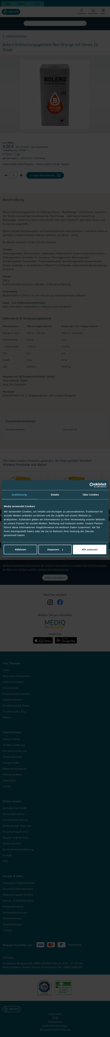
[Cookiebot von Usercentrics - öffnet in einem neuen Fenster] (91, 485)
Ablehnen (20, 549)
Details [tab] (55, 494)
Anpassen (55, 549)
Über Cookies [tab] (91, 494)
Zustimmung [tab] (19, 494)
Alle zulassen (89, 549)
